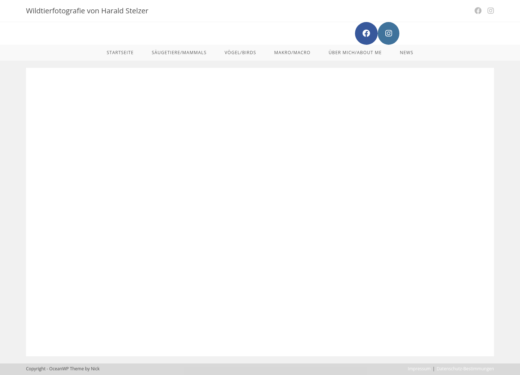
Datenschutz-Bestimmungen (465, 369)
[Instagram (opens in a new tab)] (489, 10)
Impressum (419, 369)
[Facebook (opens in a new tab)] (478, 10)
